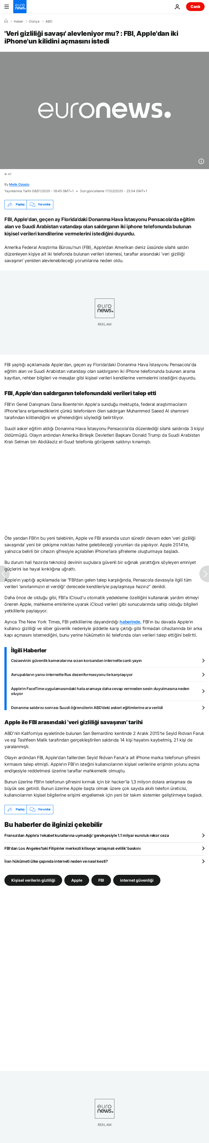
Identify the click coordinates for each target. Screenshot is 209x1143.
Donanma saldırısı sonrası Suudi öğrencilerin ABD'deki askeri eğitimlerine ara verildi (87, 707)
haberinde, (130, 622)
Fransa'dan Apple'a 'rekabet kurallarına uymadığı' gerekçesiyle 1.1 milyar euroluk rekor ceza (86, 835)
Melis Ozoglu (19, 184)
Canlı (195, 6)
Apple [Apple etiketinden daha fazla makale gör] (76, 880)
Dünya (34, 21)
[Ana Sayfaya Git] (20, 6)
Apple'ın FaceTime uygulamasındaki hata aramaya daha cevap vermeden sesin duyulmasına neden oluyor (100, 691)
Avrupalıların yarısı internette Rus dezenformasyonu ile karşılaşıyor (72, 674)
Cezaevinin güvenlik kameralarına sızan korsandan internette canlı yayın (76, 660)
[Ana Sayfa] (6, 21)
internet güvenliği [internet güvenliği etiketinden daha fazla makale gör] (137, 880)
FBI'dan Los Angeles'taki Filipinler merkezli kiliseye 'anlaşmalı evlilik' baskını (72, 848)
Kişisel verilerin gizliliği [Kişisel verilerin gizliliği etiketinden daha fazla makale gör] (33, 880)
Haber (18, 21)
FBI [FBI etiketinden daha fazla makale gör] (101, 880)
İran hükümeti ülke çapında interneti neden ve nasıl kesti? (56, 861)
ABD (49, 21)
